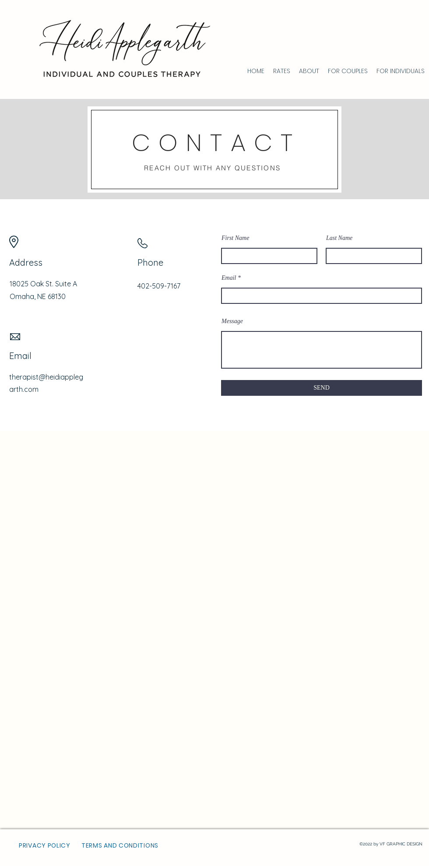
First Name (235, 238)
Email (229, 278)
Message (232, 321)
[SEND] (321, 388)
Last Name (339, 238)
